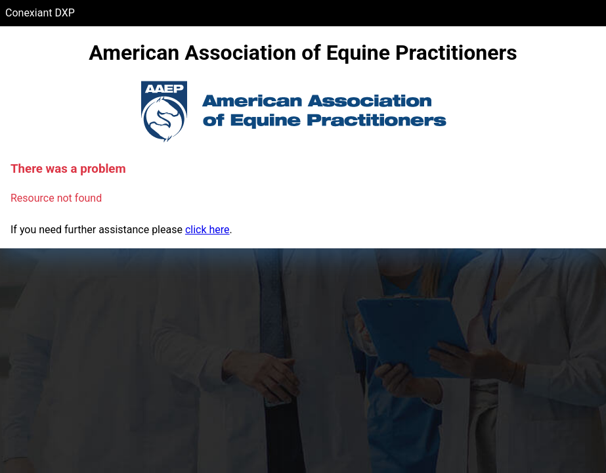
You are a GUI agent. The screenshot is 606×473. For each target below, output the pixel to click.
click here (207, 229)
